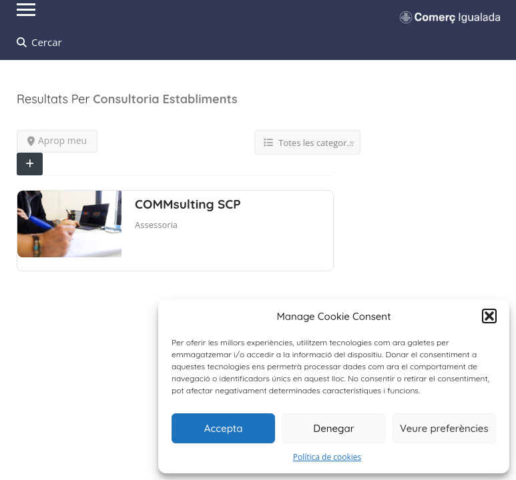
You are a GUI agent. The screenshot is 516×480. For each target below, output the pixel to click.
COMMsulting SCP (188, 204)
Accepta (223, 428)
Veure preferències (444, 428)
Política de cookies (327, 457)
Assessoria (156, 225)
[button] (489, 316)
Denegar (333, 428)
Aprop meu (57, 140)
